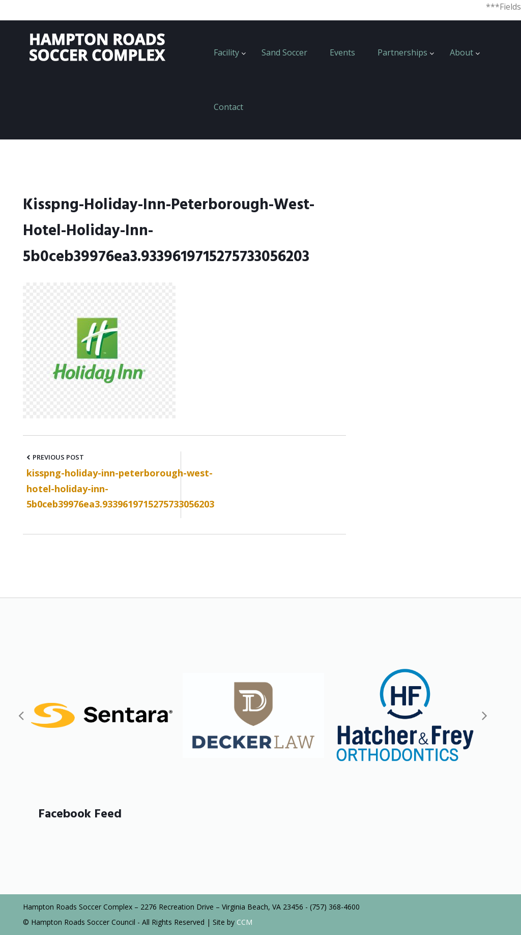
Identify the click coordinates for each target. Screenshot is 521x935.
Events (342, 52)
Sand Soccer (284, 52)
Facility (226, 52)
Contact (228, 106)
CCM (244, 922)
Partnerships (402, 52)
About (461, 52)
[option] (101, 715)
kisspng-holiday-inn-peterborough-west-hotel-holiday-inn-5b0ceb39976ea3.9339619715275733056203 (120, 488)
